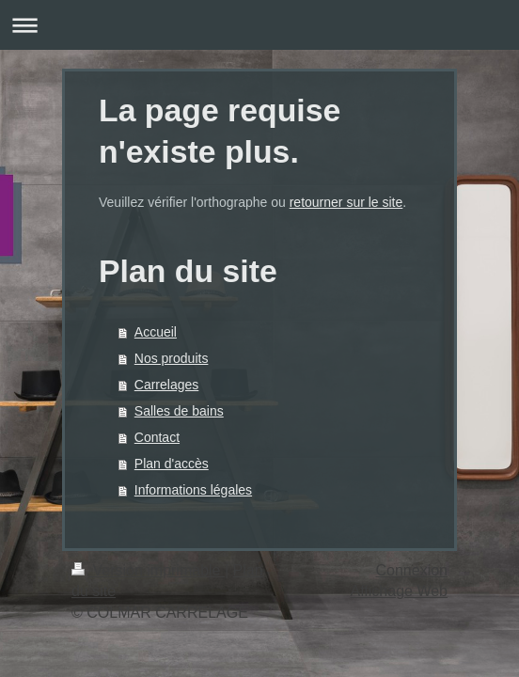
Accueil (155, 331)
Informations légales (193, 489)
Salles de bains (179, 410)
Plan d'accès (171, 463)
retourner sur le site (346, 202)
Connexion (412, 570)
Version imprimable (148, 570)
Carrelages (166, 384)
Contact (157, 437)
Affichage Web (399, 591)
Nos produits (171, 358)
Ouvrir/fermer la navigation (259, 25)
